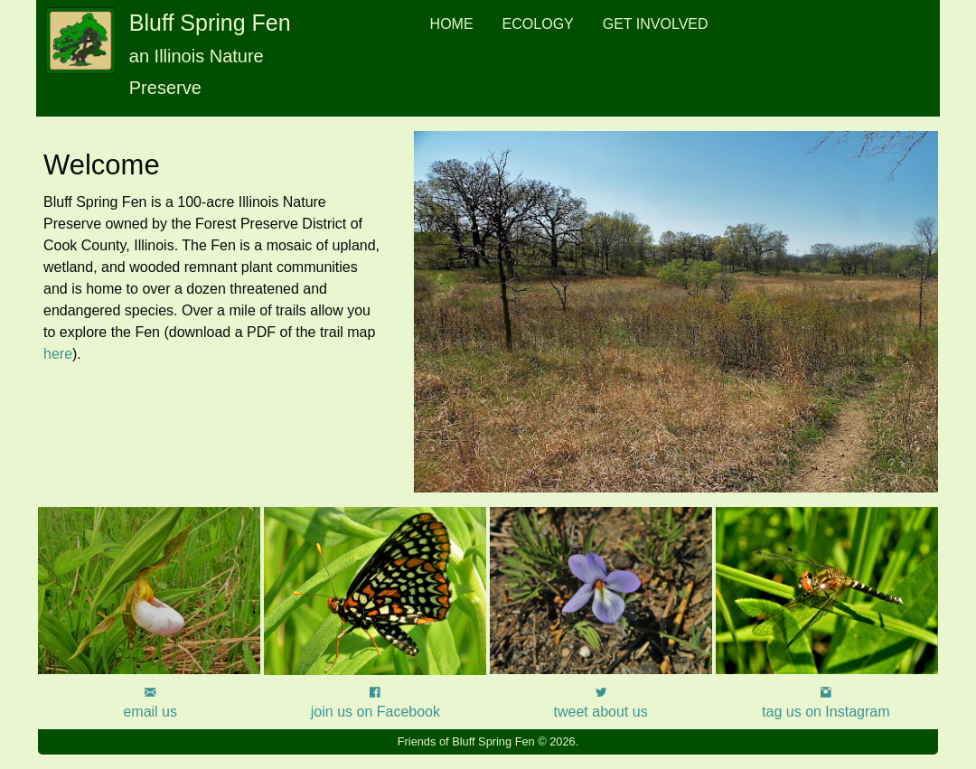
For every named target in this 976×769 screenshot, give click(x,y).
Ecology (538, 24)
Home (452, 24)
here (57, 353)
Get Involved (656, 24)
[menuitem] (452, 24)
